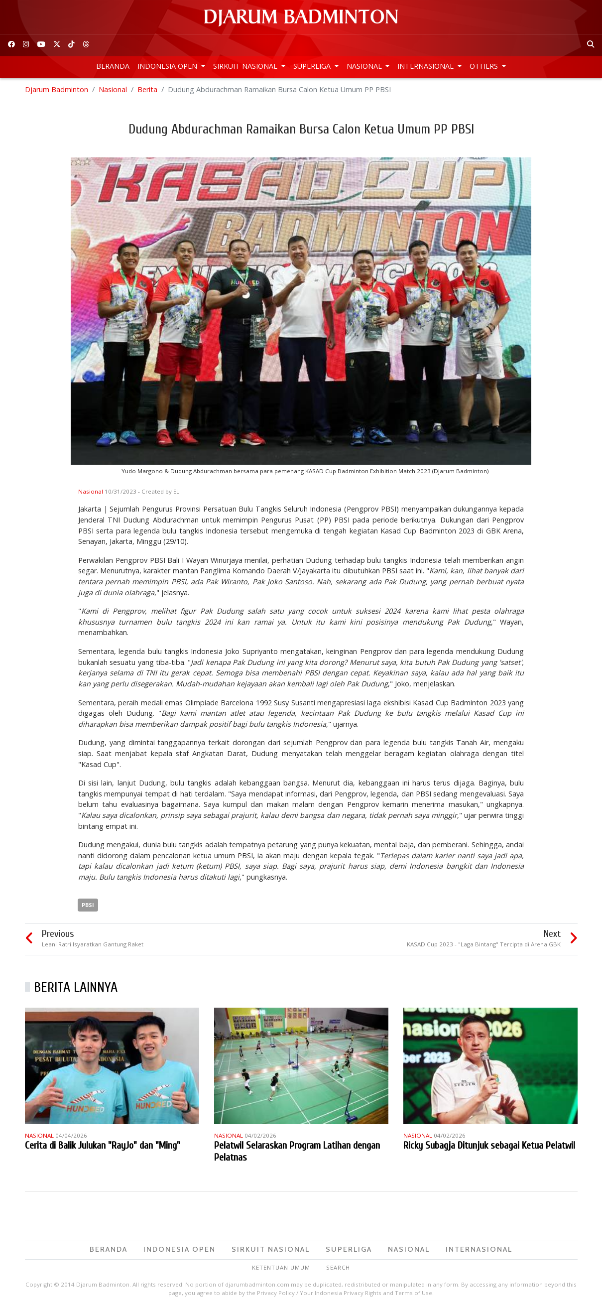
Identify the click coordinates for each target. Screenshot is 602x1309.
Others (485, 66)
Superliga (313, 66)
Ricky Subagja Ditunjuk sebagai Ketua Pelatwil (489, 1145)
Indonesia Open (168, 66)
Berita (147, 89)
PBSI (88, 905)
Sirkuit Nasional (246, 66)
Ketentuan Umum (281, 1267)
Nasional (365, 66)
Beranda (112, 66)
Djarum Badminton (56, 89)
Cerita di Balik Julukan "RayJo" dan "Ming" (102, 1145)
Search (338, 1267)
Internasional (426, 66)
